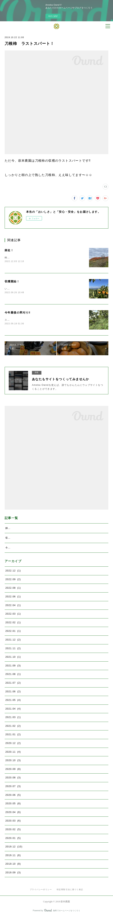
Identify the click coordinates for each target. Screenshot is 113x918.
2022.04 (13, 606)
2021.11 (13, 649)
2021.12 (13, 640)
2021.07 (13, 683)
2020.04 (13, 813)
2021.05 (13, 700)
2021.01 (13, 735)
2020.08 (13, 778)
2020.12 (13, 744)
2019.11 (13, 856)
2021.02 (13, 726)
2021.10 (13, 657)
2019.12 (13, 847)
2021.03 (13, 718)
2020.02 (13, 830)
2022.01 (13, 631)
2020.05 (13, 804)
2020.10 (13, 761)
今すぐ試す (53, 16)
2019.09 (13, 873)
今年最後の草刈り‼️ (17, 312)
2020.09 (13, 770)
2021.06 (13, 692)
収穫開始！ (12, 281)
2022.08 (13, 589)
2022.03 (13, 614)
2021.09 (13, 666)
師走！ (9, 250)
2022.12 (13, 571)
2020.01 (13, 839)
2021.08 (13, 675)
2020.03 (13, 821)
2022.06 (13, 597)
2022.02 (13, 623)
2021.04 (13, 709)
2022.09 (13, 580)
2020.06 (13, 795)
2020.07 (13, 787)
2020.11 (13, 752)
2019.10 (13, 864)
